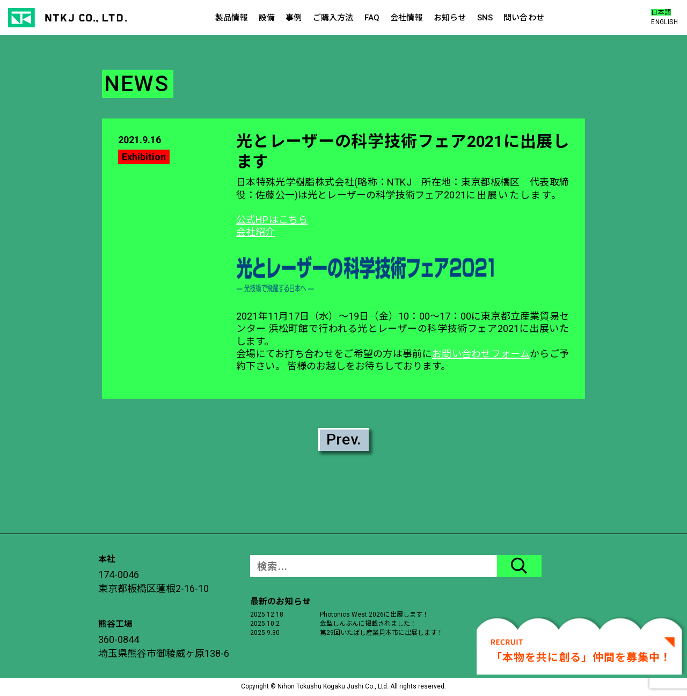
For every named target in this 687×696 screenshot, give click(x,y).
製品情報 (231, 18)
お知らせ (450, 18)
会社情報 (406, 18)
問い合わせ (523, 18)
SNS (485, 18)
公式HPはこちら (272, 219)
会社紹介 (255, 232)
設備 (267, 18)
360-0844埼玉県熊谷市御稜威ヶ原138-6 (163, 646)
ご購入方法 (333, 18)
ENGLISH (664, 22)
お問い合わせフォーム (481, 353)
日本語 (661, 12)
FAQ (371, 18)
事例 (294, 18)
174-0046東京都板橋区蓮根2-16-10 (153, 581)
